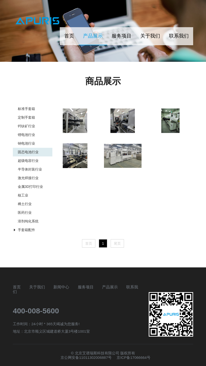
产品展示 (93, 36)
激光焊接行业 (28, 178)
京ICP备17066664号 (133, 357)
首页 (69, 36)
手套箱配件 (26, 230)
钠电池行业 (26, 143)
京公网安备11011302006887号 (86, 357)
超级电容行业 (28, 161)
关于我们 (150, 36)
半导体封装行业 (30, 169)
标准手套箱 (26, 109)
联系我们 (179, 36)
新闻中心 (61, 287)
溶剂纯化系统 (28, 221)
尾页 (117, 243)
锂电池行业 (26, 135)
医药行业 (25, 213)
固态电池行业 (28, 152)
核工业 (23, 195)
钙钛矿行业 (26, 126)
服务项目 (121, 36)
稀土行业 (25, 204)
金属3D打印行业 (30, 187)
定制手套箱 (26, 117)
